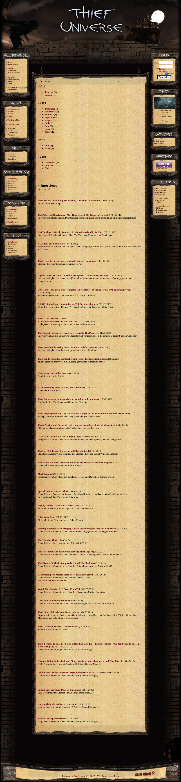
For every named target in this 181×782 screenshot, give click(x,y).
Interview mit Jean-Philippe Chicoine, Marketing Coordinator (69, 200)
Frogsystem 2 (80, 776)
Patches (11, 111)
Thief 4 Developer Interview (52, 718)
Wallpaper (12, 135)
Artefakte (11, 189)
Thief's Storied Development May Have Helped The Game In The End (73, 215)
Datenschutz (12, 90)
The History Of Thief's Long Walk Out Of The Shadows (66, 563)
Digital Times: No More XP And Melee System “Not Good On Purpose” (73, 275)
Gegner (10, 185)
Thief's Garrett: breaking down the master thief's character (67, 347)
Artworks (11, 128)
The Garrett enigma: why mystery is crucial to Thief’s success (68, 333)
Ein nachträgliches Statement (52, 580)
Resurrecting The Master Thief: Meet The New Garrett (65, 574)
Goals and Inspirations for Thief (54, 600)
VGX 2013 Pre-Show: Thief (51, 243)
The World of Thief (47, 540)
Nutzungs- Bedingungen (17, 87)
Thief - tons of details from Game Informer (59, 612)
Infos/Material (165, 110)
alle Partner (162, 168)
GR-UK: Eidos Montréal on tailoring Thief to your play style (68, 304)
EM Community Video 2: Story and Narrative (61, 387)
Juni (47, 126)
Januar (48, 95)
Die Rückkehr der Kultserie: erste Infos (57, 704)
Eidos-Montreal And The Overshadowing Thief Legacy (65, 551)
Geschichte (12, 181)
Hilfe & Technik (14, 73)
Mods (10, 116)
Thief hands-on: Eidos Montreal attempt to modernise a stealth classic (73, 358)
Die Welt (11, 154)
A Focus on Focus (46, 517)
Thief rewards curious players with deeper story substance (67, 261)
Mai (47, 168)
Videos (10, 114)
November (50, 111)
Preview (95, 428)
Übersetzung (72, 617)
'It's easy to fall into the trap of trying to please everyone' (66, 436)
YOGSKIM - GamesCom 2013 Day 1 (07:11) (60, 321)
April (47, 129)
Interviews (165, 112)
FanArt (10, 130)
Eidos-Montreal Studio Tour (52, 373)
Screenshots (12, 133)
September (50, 117)
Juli (47, 123)
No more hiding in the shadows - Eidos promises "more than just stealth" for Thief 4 (80, 661)
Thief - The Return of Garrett (53, 318)
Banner (10, 81)
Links (10, 83)
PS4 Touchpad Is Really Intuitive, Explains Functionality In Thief (70, 232)
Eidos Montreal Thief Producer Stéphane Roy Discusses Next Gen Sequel (74, 462)
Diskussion (12, 70)
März (47, 131)
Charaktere (12, 159)
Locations (11, 183)
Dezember (50, 108)
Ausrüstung (12, 187)
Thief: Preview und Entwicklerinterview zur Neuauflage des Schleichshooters (76, 425)
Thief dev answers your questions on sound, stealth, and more (68, 399)
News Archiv (13, 64)
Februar (49, 92)
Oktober (49, 114)
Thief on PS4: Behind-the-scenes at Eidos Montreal (63, 451)
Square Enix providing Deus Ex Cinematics (59, 689)
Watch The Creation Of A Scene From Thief (60, 589)
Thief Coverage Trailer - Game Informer (58, 626)
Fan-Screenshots (165, 116)
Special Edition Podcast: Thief (53, 491)
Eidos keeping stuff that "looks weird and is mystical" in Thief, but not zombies (77, 413)
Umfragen (12, 77)
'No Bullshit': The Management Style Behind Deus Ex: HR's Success (72, 672)
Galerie (165, 114)
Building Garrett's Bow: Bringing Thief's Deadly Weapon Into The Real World (77, 528)
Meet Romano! (45, 474)
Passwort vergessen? (163, 70)
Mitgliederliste (13, 79)
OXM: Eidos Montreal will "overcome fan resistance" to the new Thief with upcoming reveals (84, 289)
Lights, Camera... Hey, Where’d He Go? (58, 505)
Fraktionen (12, 157)
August (48, 120)
